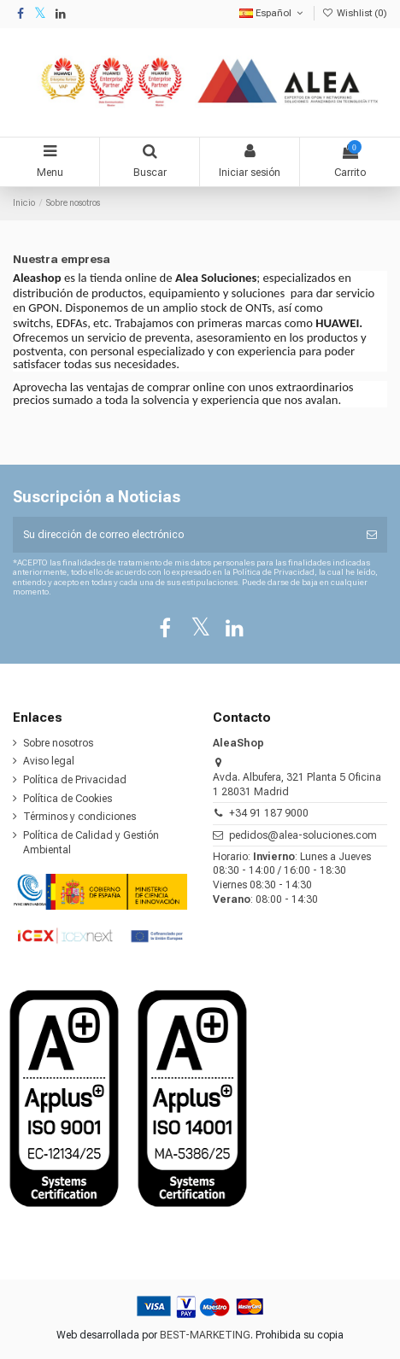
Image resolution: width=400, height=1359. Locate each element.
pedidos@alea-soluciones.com (303, 835)
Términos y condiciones (79, 817)
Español (272, 13)
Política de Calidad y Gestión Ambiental (91, 842)
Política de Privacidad (74, 780)
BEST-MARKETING (205, 1335)
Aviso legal (48, 761)
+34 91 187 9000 (269, 813)
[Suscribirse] (371, 535)
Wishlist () (354, 13)
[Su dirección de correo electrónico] (184, 535)
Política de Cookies (67, 799)
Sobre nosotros (58, 743)
